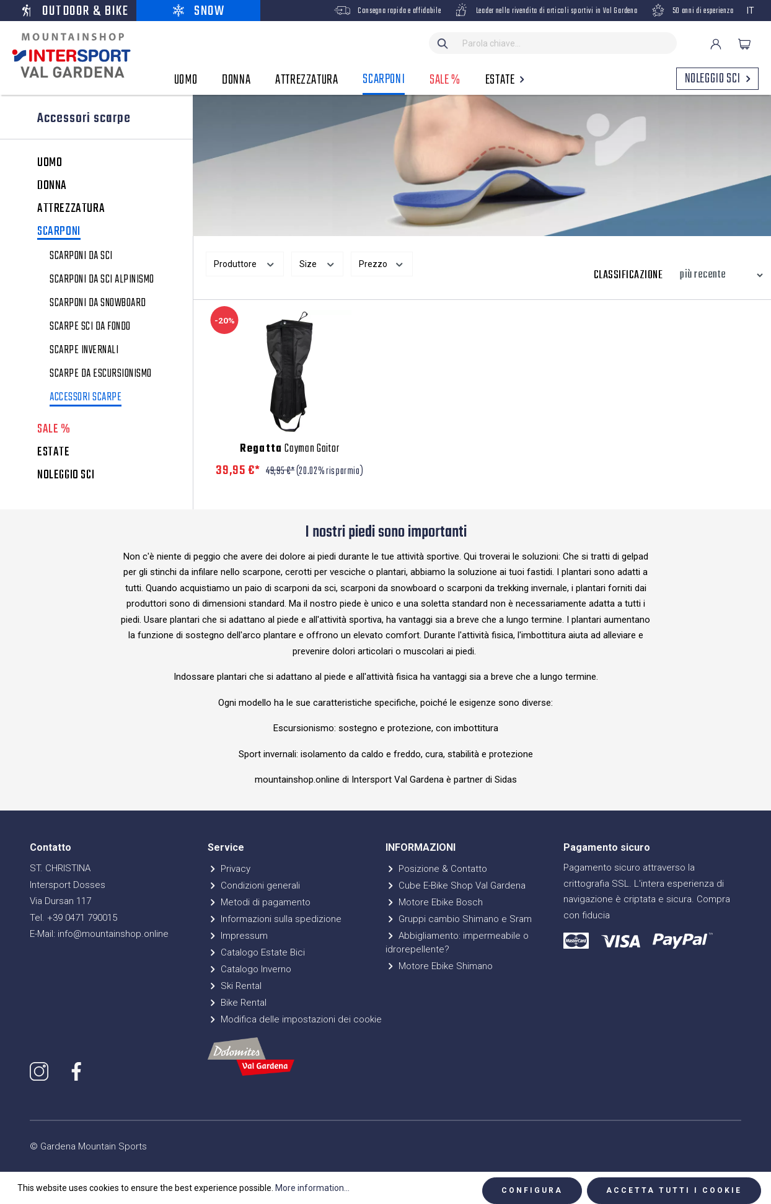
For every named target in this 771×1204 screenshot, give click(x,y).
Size (317, 263)
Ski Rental (235, 985)
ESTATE (53, 452)
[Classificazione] (718, 275)
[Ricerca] (443, 43)
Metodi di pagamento (259, 902)
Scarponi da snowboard (98, 303)
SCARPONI (59, 233)
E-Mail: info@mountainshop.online (99, 933)
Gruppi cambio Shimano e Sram (459, 919)
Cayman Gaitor (289, 449)
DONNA (52, 186)
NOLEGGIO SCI (65, 475)
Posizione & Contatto (436, 868)
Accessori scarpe (85, 398)
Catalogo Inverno (249, 969)
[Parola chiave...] (567, 43)
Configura (532, 1190)
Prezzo (382, 263)
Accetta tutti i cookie (674, 1190)
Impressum (238, 935)
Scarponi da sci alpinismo (102, 280)
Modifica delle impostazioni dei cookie (295, 1019)
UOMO (49, 163)
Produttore (245, 263)
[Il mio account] (716, 44)
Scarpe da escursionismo (101, 374)
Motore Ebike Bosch (434, 902)
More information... (312, 1188)
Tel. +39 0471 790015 (73, 917)
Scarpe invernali (84, 351)
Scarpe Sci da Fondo (90, 327)
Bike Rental (237, 1002)
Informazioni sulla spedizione (274, 919)
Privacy (229, 868)
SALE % (54, 429)
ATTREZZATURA (71, 209)
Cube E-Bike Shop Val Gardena (456, 885)
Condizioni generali (254, 885)
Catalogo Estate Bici (256, 952)
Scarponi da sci (81, 256)
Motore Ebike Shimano (439, 966)
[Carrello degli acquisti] (744, 44)
